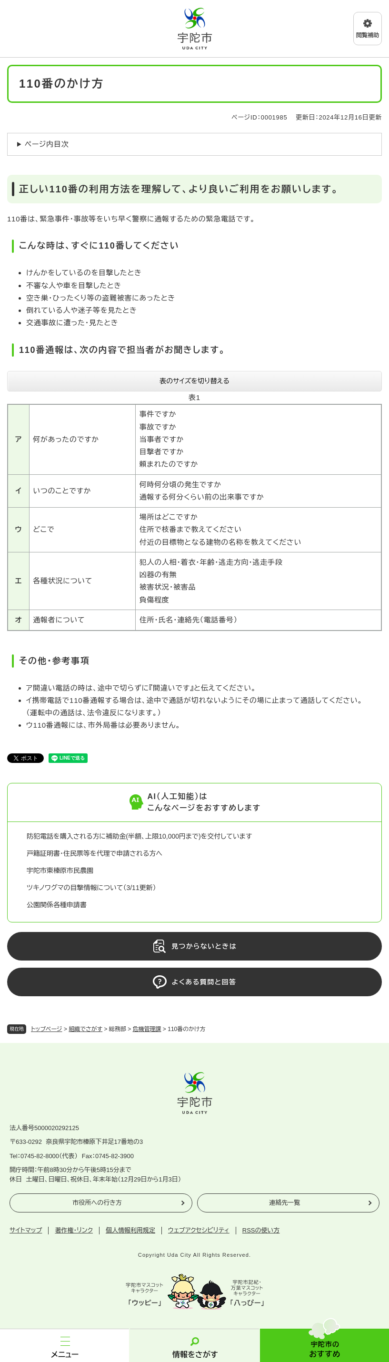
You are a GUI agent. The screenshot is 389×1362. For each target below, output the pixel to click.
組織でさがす (85, 1029)
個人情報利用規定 (130, 1230)
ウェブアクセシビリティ (198, 1230)
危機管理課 (147, 1029)
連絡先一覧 (284, 1202)
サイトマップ (26, 1230)
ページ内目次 (47, 144)
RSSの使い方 (261, 1230)
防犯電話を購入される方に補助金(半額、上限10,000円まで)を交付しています (139, 836)
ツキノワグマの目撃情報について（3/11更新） (91, 887)
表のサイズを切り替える (194, 381)
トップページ (46, 1029)
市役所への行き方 (97, 1202)
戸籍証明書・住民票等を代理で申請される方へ (94, 853)
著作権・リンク (74, 1230)
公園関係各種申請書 (57, 905)
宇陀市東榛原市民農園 (60, 870)
